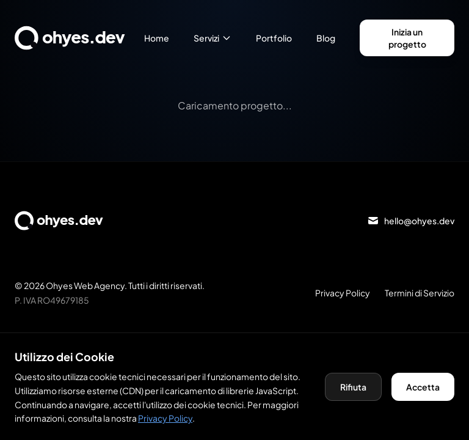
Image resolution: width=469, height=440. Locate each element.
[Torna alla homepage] (79, 38)
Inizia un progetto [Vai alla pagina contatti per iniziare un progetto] (407, 37)
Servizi (212, 38)
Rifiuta (353, 387)
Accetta (423, 387)
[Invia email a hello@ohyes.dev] (410, 221)
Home (156, 38)
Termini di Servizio (419, 293)
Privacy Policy (342, 293)
